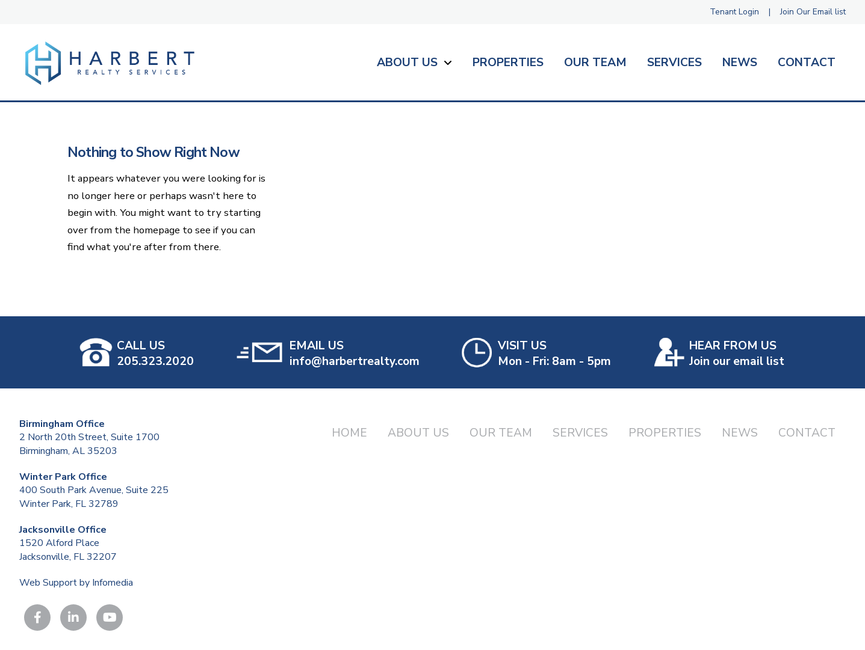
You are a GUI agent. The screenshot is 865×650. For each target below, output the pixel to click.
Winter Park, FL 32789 (69, 503)
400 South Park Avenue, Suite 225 (94, 490)
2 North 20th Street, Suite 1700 (89, 437)
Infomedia (112, 582)
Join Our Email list (813, 11)
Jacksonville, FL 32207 (68, 556)
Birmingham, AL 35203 (68, 451)
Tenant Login (734, 11)
